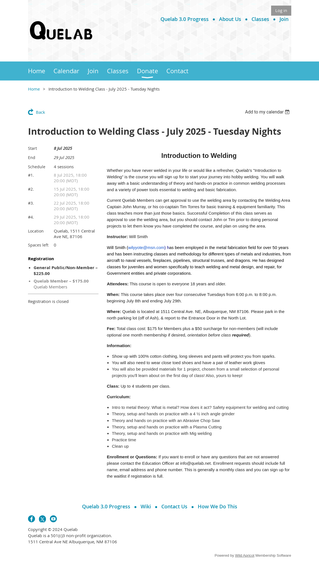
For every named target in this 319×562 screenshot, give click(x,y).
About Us (230, 19)
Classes (260, 19)
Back (40, 112)
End (31, 157)
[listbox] (268, 111)
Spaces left (38, 245)
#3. (31, 203)
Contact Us (174, 506)
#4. (31, 217)
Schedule (36, 166)
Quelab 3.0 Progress (184, 19)
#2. (31, 189)
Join (284, 19)
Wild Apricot (244, 555)
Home (34, 89)
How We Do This (217, 506)
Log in (281, 10)
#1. (31, 175)
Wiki (146, 506)
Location (36, 231)
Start (32, 148)
